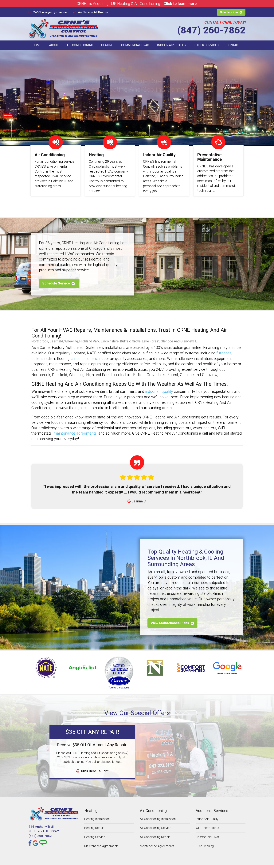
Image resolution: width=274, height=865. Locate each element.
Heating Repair (94, 822)
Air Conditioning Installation (158, 812)
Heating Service (94, 831)
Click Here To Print (92, 765)
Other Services (206, 45)
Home (37, 45)
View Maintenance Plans (172, 617)
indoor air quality (159, 385)
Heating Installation (97, 812)
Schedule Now (231, 12)
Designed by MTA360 (158, 860)
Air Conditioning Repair (155, 831)
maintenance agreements (75, 427)
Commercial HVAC (135, 45)
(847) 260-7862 (211, 30)
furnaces (223, 347)
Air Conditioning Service (155, 822)
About (54, 45)
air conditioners (84, 352)
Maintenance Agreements (101, 840)
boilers (37, 352)
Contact (233, 45)
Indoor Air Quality (171, 45)
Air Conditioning (80, 45)
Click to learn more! (180, 3)
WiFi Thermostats (207, 822)
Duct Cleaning (205, 840)
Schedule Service (58, 277)
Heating (107, 45)
